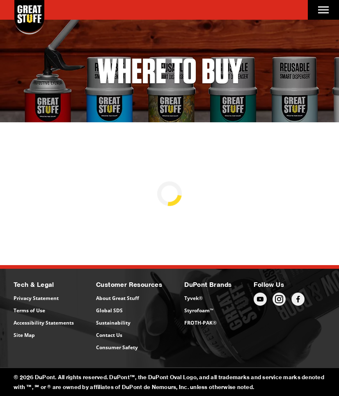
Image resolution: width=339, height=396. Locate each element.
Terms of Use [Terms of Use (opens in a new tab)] (29, 310)
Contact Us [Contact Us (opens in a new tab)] (109, 335)
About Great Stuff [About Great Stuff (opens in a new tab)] (117, 298)
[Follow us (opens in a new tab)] (260, 299)
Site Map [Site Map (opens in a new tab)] (24, 335)
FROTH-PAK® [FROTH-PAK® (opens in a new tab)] (200, 322)
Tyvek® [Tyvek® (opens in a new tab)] (193, 298)
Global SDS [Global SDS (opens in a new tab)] (109, 310)
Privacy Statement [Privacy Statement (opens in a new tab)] (36, 298)
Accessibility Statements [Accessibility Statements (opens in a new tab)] (44, 322)
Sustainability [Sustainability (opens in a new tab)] (113, 322)
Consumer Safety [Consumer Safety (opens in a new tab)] (117, 347)
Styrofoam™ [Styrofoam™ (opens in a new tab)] (198, 310)
